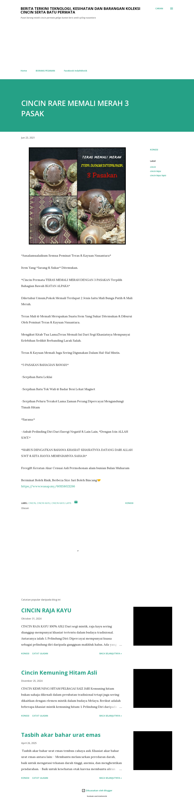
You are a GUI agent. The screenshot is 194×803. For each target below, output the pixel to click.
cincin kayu (155, 171)
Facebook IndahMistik (75, 70)
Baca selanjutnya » (110, 653)
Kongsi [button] (154, 149)
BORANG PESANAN (45, 70)
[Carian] (159, 8)
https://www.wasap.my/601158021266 (48, 486)
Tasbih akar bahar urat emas (60, 734)
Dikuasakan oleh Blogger (97, 790)
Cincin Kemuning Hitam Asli (59, 672)
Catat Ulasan (40, 653)
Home (24, 70)
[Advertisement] (97, 44)
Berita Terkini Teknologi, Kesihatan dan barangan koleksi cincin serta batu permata (80, 10)
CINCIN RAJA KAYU (46, 610)
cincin (153, 166)
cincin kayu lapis (158, 175)
